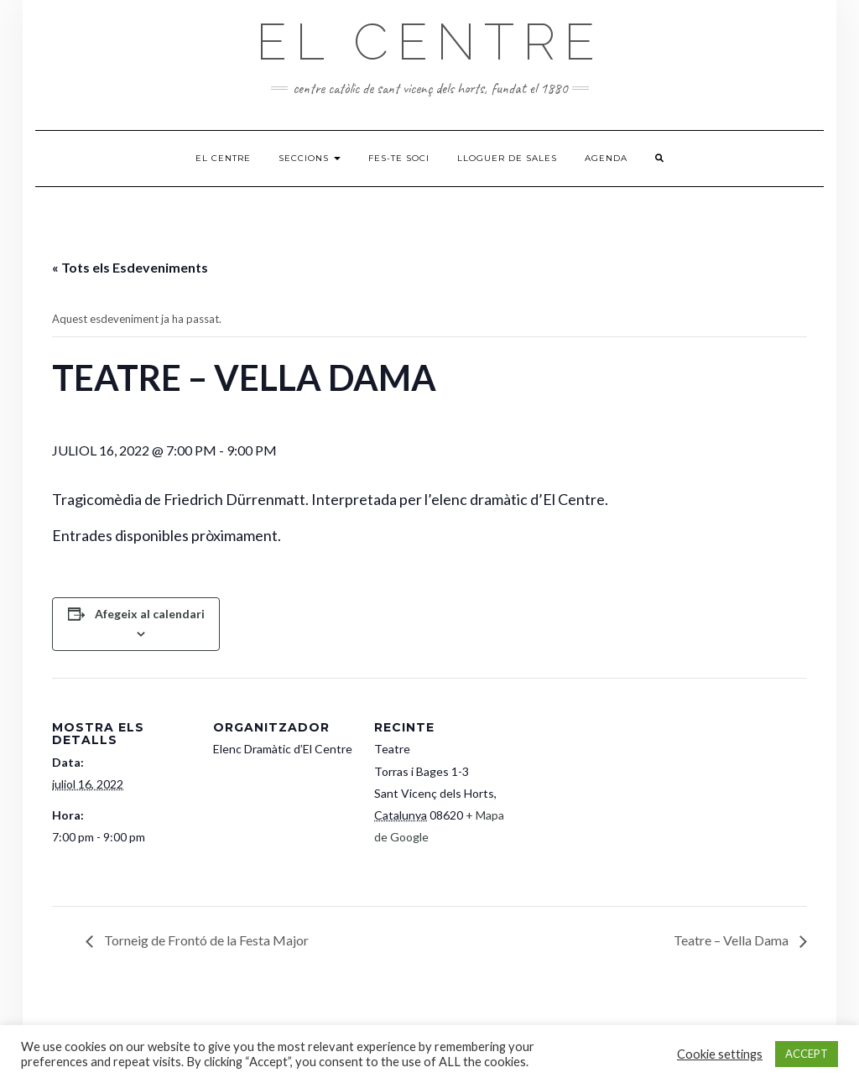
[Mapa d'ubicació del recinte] (623, 793)
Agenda (606, 158)
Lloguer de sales (507, 158)
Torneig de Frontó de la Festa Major (205, 940)
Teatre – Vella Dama (732, 940)
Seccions (310, 158)
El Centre (429, 42)
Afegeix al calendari (150, 614)
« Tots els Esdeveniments (130, 267)
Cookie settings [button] (720, 1054)
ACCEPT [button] (806, 1053)
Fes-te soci (399, 158)
